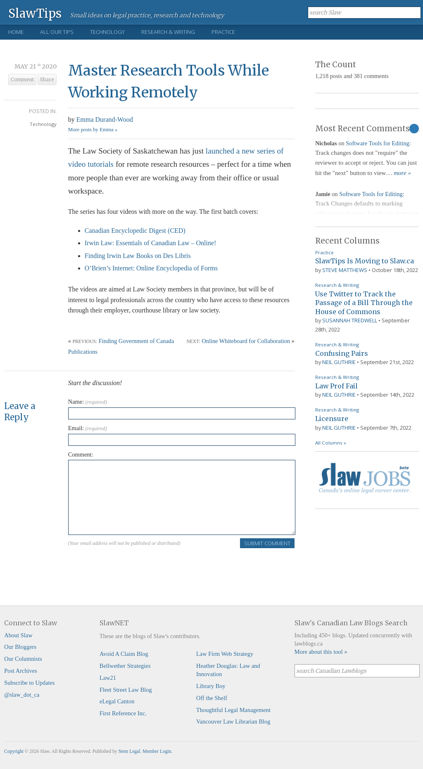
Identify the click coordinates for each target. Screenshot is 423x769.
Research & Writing (168, 31)
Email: (87, 428)
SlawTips (35, 13)
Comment (22, 80)
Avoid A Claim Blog (124, 654)
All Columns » (330, 443)
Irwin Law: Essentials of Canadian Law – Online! (150, 242)
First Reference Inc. (123, 713)
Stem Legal (129, 751)
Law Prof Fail (336, 386)
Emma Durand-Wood (104, 119)
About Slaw (18, 635)
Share (47, 80)
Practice (223, 31)
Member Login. (157, 751)
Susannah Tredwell (349, 320)
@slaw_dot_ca (21, 694)
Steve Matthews (344, 270)
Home (16, 31)
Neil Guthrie (339, 362)
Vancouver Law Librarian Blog (233, 721)
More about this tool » (321, 651)
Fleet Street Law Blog (126, 689)
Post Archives (20, 670)
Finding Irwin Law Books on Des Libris (138, 255)
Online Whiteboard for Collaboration (246, 341)
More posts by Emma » (92, 130)
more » (402, 173)
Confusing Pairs (341, 353)
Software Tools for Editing (377, 143)
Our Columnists (23, 658)
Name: (87, 401)
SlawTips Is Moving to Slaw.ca (364, 261)
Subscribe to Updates (29, 682)
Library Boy (211, 686)
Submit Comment (267, 543)
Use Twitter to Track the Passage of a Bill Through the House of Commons (364, 303)
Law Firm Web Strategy (224, 654)
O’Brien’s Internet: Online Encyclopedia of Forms (151, 268)
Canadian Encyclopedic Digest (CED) (135, 230)
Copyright (14, 751)
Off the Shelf (211, 698)
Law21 (108, 677)
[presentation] (131, 565)
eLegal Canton (117, 701)
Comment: (80, 454)
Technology (107, 31)
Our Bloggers (20, 647)
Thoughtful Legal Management (233, 710)
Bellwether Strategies (125, 666)
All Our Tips (57, 31)
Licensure (331, 418)
